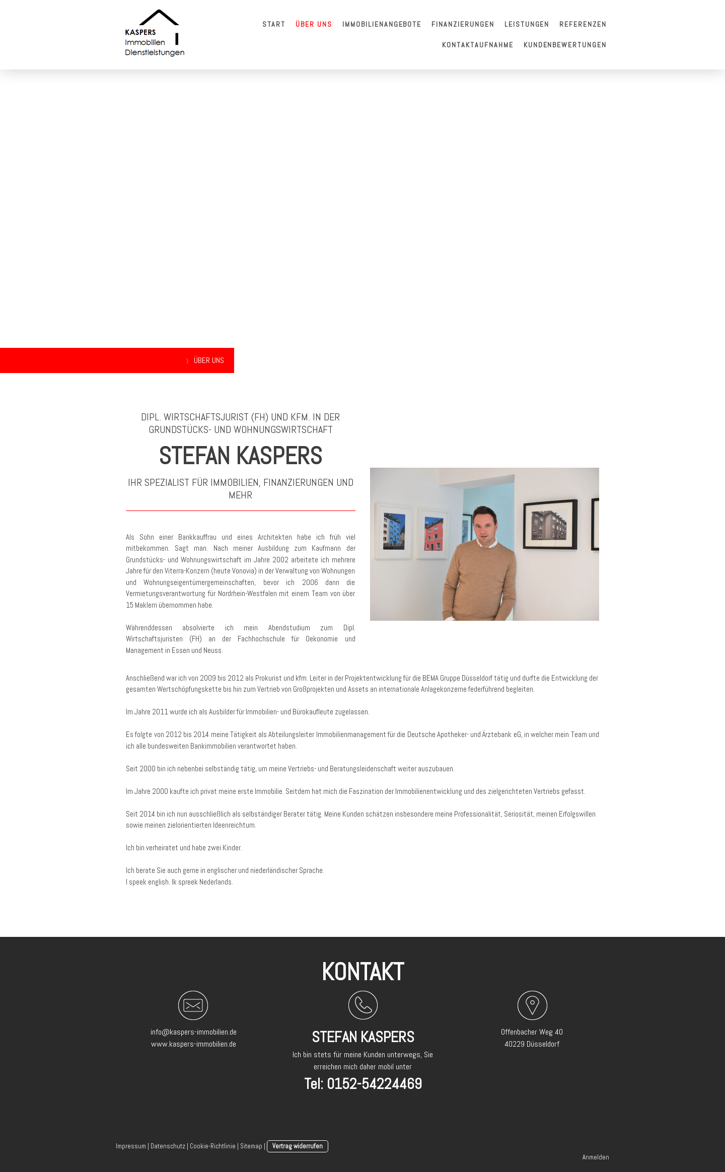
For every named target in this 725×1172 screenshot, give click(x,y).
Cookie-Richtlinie (213, 1146)
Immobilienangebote (381, 24)
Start (274, 24)
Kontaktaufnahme (477, 44)
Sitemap (251, 1146)
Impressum (131, 1146)
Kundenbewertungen (565, 44)
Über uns (314, 24)
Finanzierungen (462, 24)
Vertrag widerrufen (297, 1146)
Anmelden (596, 1157)
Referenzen (583, 24)
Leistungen (527, 24)
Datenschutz (168, 1146)
